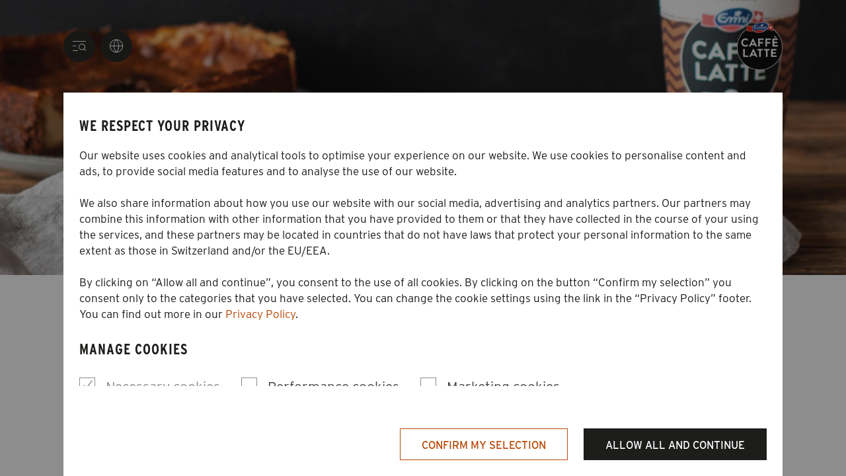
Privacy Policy (260, 313)
